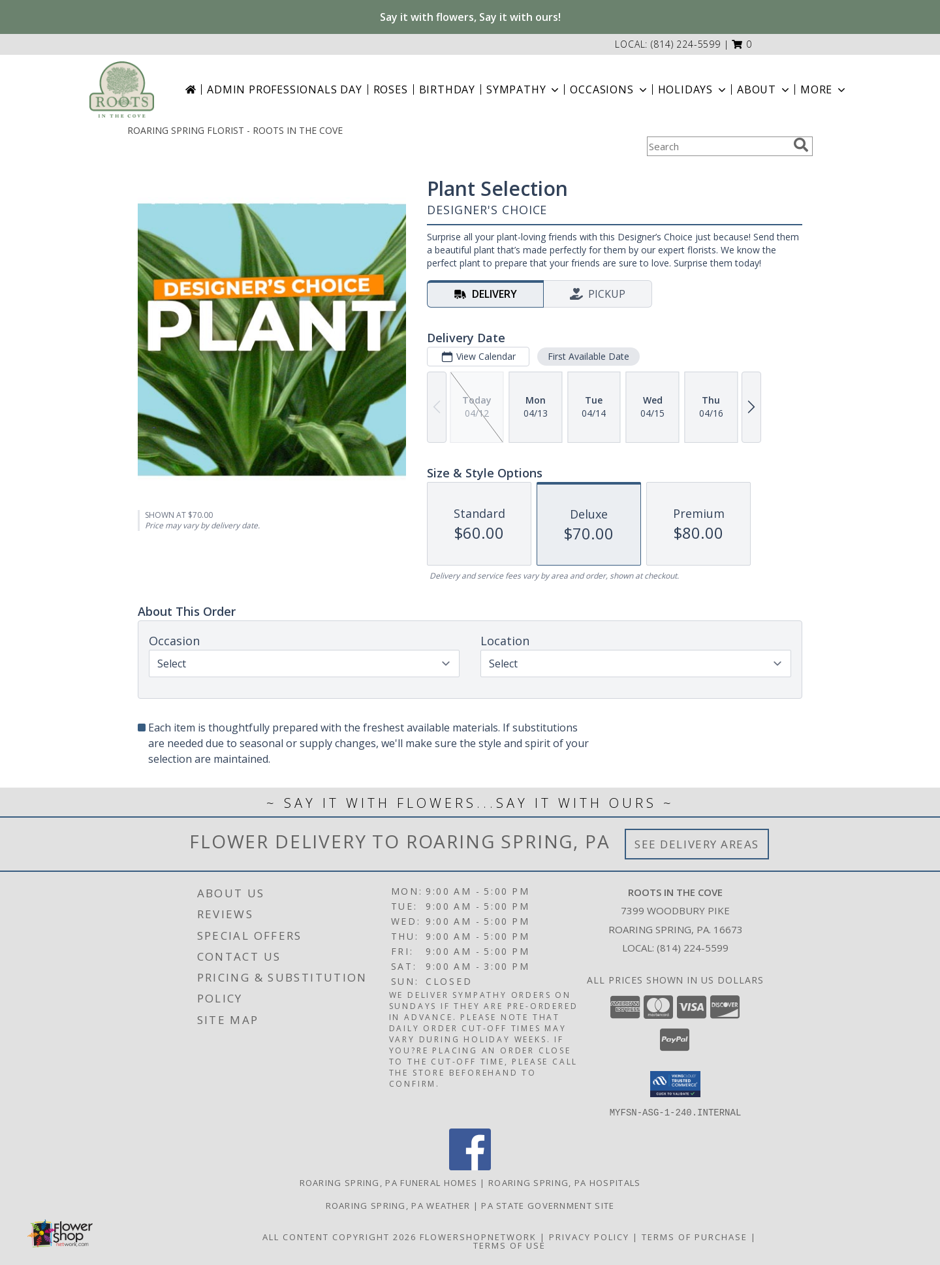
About (764, 89)
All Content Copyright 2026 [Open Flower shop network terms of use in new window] (339, 1236)
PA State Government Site (547, 1205)
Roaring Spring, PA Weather (398, 1205)
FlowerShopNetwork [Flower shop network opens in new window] (478, 1236)
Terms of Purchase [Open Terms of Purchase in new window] (694, 1236)
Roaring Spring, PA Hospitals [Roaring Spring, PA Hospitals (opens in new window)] (564, 1182)
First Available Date (588, 356)
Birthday (447, 89)
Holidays (693, 89)
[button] (742, 44)
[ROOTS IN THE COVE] (121, 89)
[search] (801, 145)
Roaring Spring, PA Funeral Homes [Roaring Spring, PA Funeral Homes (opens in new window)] (389, 1182)
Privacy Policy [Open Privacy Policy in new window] (589, 1236)
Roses (390, 89)
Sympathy (523, 89)
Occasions (609, 89)
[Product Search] (717, 146)
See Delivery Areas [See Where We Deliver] (696, 844)
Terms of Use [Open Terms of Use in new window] (509, 1245)
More (824, 89)
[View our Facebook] (470, 1166)
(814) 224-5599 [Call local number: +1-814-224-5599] (686, 44)
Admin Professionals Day (284, 89)
